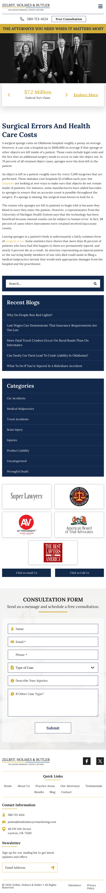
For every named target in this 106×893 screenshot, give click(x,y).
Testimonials (93, 790)
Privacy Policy (91, 886)
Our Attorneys (70, 790)
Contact (66, 796)
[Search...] (53, 284)
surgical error (15, 241)
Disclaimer (74, 885)
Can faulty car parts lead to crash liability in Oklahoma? (47, 355)
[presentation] (9, 95)
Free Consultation (69, 19)
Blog (52, 796)
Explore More (86, 95)
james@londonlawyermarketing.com (32, 826)
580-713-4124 (37, 19)
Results (39, 796)
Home (8, 790)
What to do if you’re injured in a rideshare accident (44, 366)
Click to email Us (26, 572)
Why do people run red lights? (29, 315)
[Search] (95, 283)
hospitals (8, 183)
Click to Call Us (79, 572)
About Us (24, 790)
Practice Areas (45, 790)
